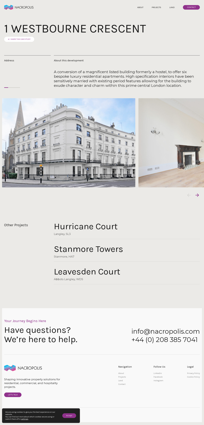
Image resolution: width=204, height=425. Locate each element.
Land (172, 7)
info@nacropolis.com (165, 332)
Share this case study (19, 39)
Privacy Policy (193, 373)
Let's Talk (13, 395)
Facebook (158, 377)
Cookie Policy (193, 377)
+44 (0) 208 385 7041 (164, 340)
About (140, 7)
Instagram (158, 381)
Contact (191, 7)
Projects (156, 7)
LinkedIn (158, 373)
